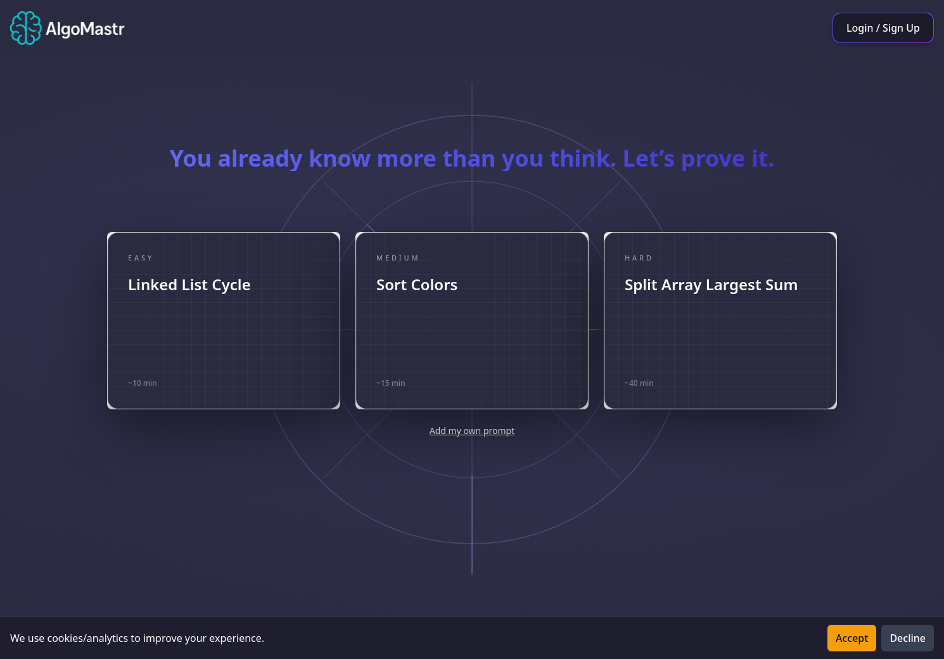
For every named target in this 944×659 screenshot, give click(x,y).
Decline (908, 638)
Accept (852, 638)
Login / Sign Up (883, 28)
